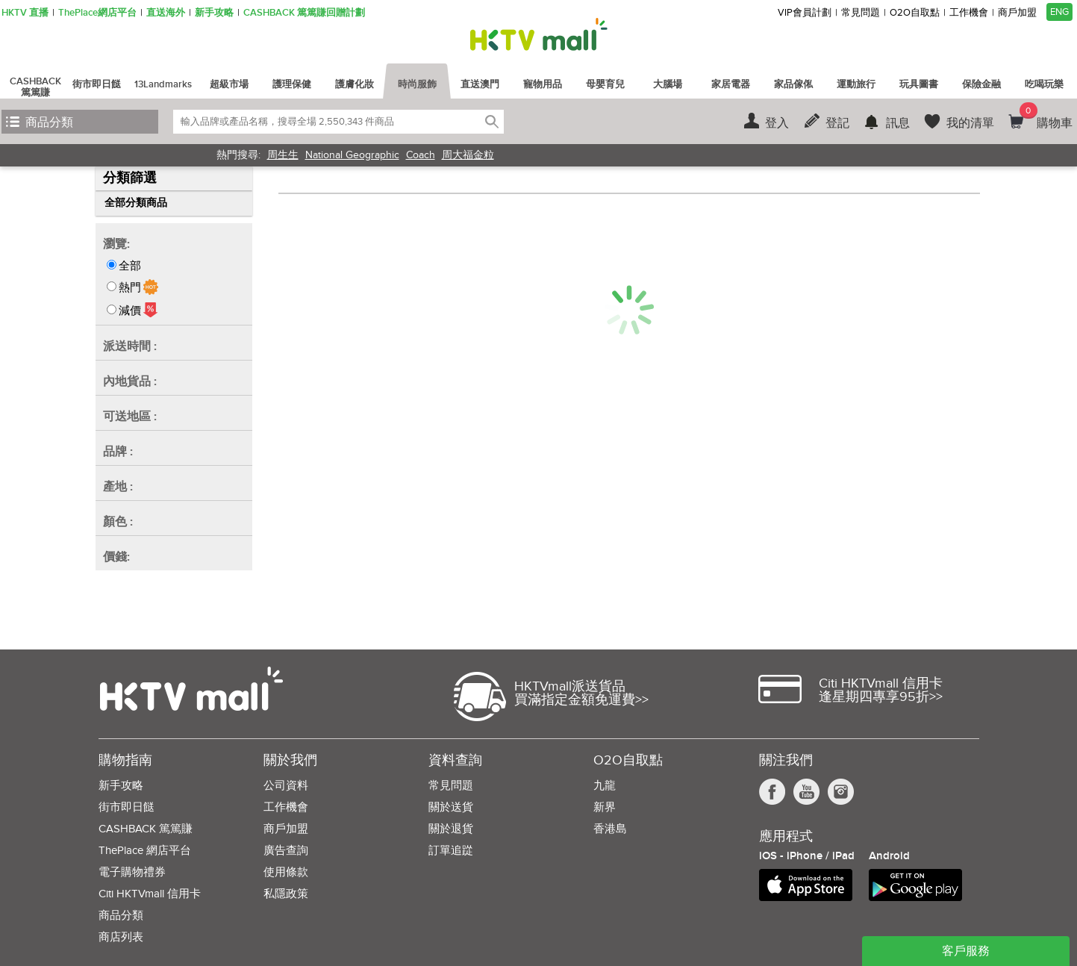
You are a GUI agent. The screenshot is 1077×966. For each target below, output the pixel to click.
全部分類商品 (135, 202)
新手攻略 (214, 13)
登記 (837, 123)
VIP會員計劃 (804, 13)
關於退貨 (450, 829)
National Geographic (352, 155)
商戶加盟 (1017, 13)
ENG (1059, 12)
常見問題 (860, 13)
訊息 (898, 123)
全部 (130, 265)
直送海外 (165, 13)
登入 (777, 123)
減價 (130, 310)
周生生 (283, 155)
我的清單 (970, 123)
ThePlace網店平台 (97, 13)
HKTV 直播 (25, 13)
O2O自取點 (915, 13)
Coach (420, 155)
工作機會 (968, 13)
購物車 (1046, 116)
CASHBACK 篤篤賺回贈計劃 (304, 13)
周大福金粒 (468, 155)
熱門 (130, 287)
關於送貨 (450, 807)
